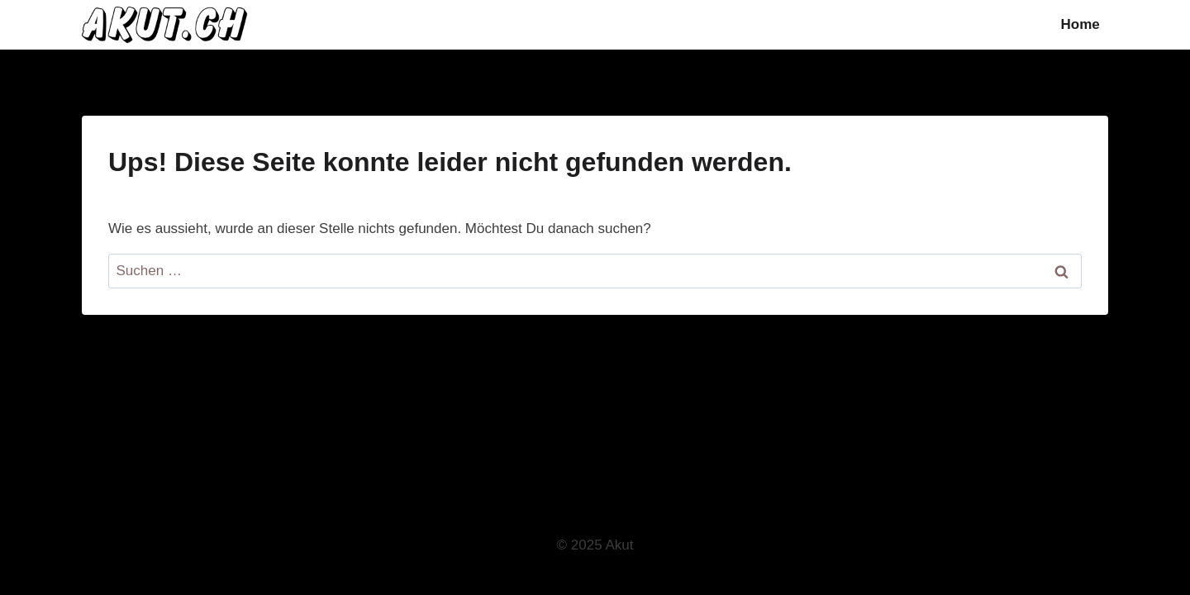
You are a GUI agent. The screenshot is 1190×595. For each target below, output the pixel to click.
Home (1080, 24)
